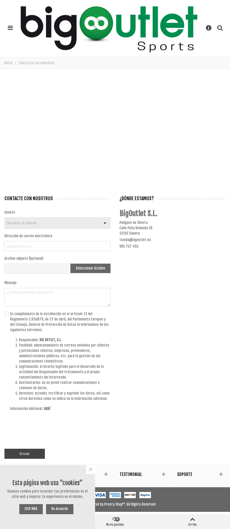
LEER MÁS (31, 508)
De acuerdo (59, 508)
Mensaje (10, 282)
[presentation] (65, 432)
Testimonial (130, 474)
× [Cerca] (90, 469)
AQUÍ (47, 408)
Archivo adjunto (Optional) (23, 258)
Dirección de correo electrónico (28, 236)
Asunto (9, 212)
